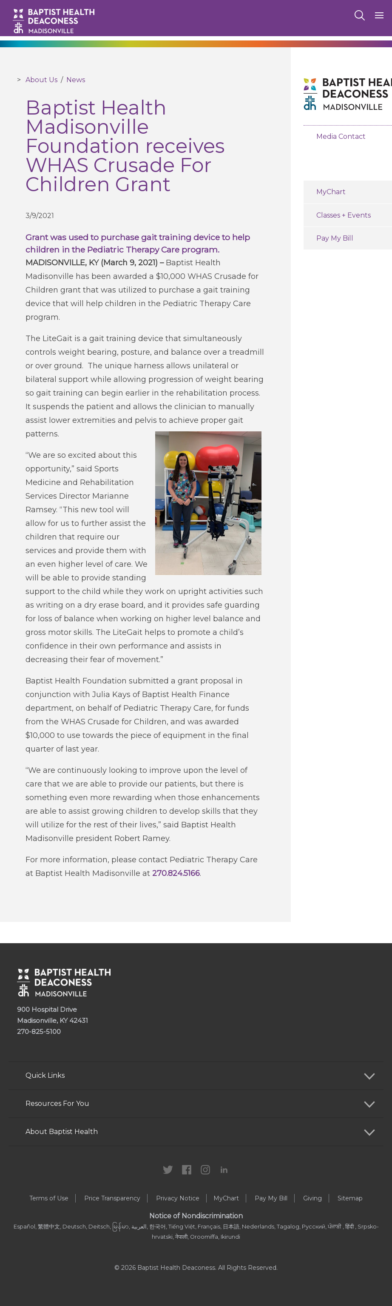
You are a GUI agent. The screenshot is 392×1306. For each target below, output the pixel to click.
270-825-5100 (39, 1032)
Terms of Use (48, 1198)
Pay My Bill (334, 238)
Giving (312, 1198)
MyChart (331, 192)
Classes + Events (343, 215)
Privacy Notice (177, 1198)
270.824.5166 (176, 873)
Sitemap (350, 1198)
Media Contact (341, 136)
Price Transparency (112, 1198)
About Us (41, 80)
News (75, 80)
